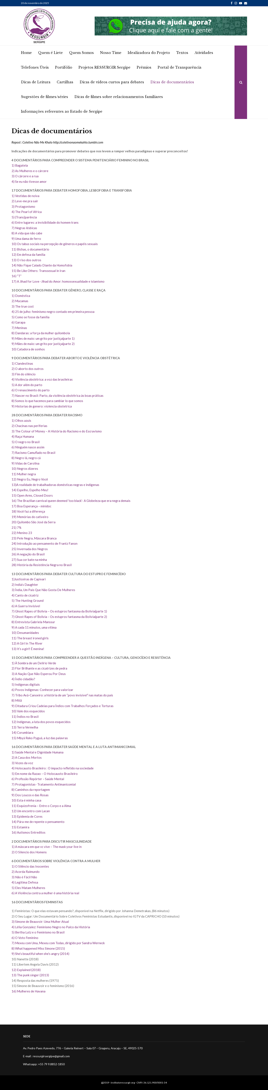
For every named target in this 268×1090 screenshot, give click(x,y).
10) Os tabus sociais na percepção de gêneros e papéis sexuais (55, 244)
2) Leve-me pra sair (25, 201)
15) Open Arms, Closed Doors (32, 495)
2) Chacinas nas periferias (29, 426)
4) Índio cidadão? (23, 679)
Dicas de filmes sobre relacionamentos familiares (118, 97)
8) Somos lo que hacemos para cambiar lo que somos (47, 401)
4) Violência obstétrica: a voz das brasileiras (42, 379)
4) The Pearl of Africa (27, 212)
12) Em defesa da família (28, 254)
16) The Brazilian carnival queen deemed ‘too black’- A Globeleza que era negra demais (71, 501)
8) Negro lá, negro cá (26, 458)
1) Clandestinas (22, 363)
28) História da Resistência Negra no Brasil (42, 565)
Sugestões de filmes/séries (44, 97)
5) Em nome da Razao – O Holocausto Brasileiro (45, 773)
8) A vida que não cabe (27, 233)
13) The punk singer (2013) (30, 975)
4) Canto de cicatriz (25, 595)
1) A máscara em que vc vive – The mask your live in (47, 847)
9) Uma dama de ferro (26, 238)
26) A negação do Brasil (28, 554)
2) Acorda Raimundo (26, 871)
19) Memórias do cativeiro (30, 517)
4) (13, 927)
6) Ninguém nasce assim (28, 447)
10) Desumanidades (25, 632)
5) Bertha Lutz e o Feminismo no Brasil (38, 932)
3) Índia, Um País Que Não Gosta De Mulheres (43, 590)
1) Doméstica (21, 296)
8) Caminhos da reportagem (31, 789)
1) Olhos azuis (21, 420)
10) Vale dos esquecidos (28, 711)
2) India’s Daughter (25, 584)
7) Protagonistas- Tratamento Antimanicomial (44, 784)
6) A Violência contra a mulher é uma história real (46, 893)
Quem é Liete (50, 53)
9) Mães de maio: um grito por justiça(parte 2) (43, 344)
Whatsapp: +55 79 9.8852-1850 (44, 1064)
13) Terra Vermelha (25, 727)
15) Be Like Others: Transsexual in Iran (38, 271)
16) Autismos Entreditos (28, 832)
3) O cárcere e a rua (25, 176)
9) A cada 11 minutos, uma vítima (34, 627)
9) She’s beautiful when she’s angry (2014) (40, 954)
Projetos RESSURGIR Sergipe (104, 67)
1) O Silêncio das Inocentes (30, 866)
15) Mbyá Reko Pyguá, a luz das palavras (40, 738)
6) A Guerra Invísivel (26, 606)
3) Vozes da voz (22, 763)
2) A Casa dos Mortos (27, 757)
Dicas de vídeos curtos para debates (112, 82)
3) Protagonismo (23, 206)
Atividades (204, 53)
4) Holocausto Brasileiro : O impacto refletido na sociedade (53, 768)
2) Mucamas (20, 301)
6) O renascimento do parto (31, 390)
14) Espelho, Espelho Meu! (30, 490)
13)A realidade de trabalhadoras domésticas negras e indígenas (55, 485)
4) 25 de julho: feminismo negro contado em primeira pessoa (53, 311)
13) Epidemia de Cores (27, 816)
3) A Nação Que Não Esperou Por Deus (39, 674)
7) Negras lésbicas (24, 228)
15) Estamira (20, 827)
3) (13, 921)
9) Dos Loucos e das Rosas (30, 795)
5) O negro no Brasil (26, 442)
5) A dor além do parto (27, 385)
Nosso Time (110, 53)
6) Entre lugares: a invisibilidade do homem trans (45, 222)
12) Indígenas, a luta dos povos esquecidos (41, 722)
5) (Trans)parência (24, 217)
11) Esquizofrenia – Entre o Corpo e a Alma (41, 806)
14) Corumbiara (22, 732)
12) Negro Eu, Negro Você (30, 479)
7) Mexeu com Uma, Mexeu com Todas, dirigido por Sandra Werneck (58, 943)
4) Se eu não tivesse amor (29, 181)
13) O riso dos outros (26, 260)
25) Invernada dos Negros (30, 549)
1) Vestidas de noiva (25, 196)
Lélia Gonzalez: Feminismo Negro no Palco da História (52, 927)
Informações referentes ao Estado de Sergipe (61, 111)
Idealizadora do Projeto (149, 53)
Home (26, 53)
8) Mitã (17, 700)
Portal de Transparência (179, 67)
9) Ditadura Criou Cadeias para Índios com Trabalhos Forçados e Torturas (62, 706)
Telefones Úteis (35, 67)
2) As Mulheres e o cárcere (30, 171)
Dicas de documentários (172, 82)
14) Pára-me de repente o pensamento (38, 822)
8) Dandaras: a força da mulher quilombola (41, 333)
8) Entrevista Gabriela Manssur (33, 622)
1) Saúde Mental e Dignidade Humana (37, 752)
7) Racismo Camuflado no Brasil (33, 452)
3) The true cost (23, 306)
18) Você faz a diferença (28, 511)
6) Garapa (18, 322)
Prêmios (144, 67)
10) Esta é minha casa (26, 800)
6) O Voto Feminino (25, 938)
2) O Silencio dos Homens (29, 852)
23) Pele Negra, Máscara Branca (34, 538)
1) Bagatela (20, 165)
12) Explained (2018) (26, 970)
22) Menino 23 (22, 533)
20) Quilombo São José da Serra (33, 522)
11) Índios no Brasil (25, 716)
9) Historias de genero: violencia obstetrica (42, 406)
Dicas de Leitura (35, 82)
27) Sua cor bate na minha (29, 559)
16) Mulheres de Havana (28, 991)
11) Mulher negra (24, 474)
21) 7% (16, 527)
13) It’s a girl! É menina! (28, 649)
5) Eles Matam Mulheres (28, 888)
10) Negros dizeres (25, 468)
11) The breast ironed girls (30, 638)
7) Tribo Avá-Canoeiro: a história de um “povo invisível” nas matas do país (62, 695)
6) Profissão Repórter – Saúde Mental (38, 779)
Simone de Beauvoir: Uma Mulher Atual (42, 921)
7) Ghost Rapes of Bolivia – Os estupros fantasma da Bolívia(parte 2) (59, 617)
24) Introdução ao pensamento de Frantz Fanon (44, 543)
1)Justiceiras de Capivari (29, 579)
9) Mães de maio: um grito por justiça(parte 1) (43, 338)
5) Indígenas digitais (26, 684)
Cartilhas (65, 82)
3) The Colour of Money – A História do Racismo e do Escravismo (57, 431)
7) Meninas (19, 328)
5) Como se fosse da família (30, 317)
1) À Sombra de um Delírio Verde (34, 663)
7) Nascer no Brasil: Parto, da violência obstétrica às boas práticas (57, 395)
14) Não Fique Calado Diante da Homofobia (42, 265)
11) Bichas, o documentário (30, 249)
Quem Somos (81, 53)
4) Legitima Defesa (25, 882)
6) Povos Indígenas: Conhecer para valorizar (42, 690)
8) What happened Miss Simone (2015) (38, 948)
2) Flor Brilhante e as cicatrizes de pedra (39, 668)
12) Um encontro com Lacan (31, 811)
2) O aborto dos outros (28, 369)
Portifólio (63, 67)
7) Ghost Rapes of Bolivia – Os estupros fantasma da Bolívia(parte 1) (59, 611)
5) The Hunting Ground (28, 600)
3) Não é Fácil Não (24, 877)
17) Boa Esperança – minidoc (31, 506)
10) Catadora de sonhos (28, 349)
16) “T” (16, 276)
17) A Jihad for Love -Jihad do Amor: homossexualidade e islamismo (58, 281)
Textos (182, 53)
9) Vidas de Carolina (25, 463)
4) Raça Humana (23, 436)
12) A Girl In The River (27, 643)
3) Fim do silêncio (24, 374)
